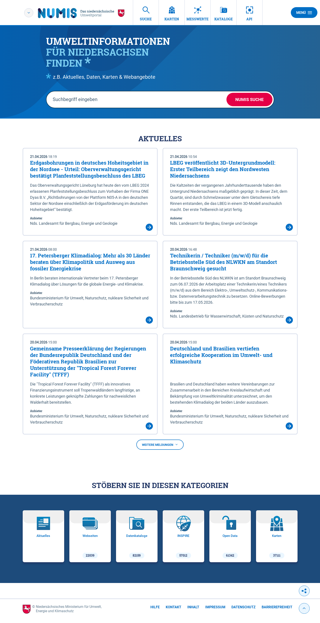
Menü (304, 12)
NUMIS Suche (249, 99)
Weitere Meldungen (160, 444)
